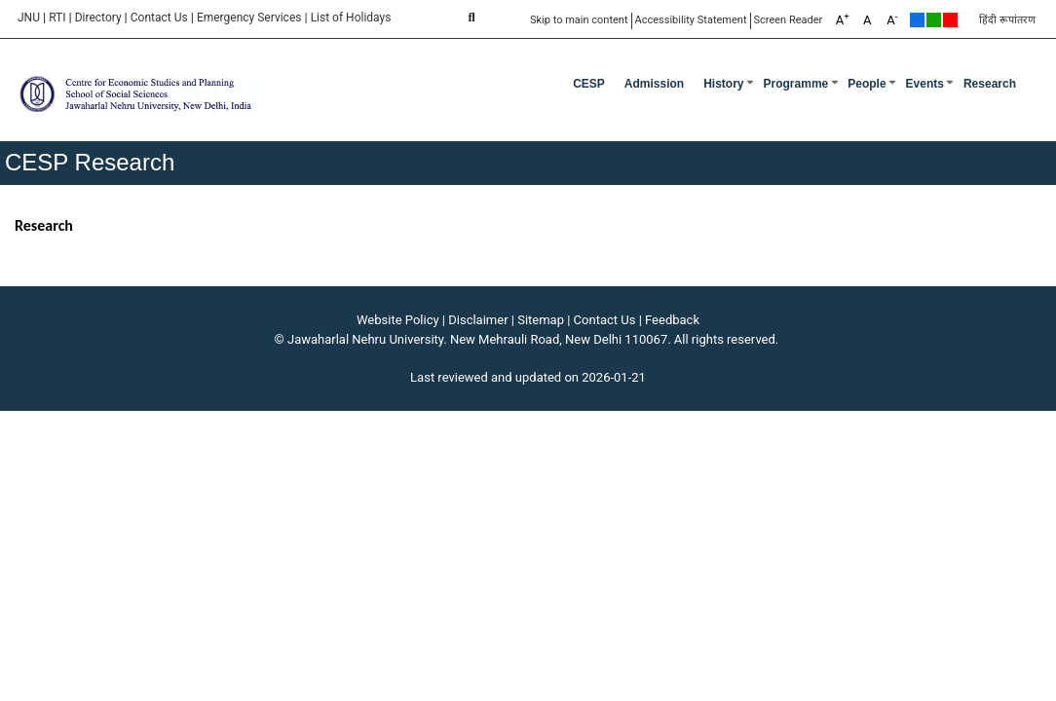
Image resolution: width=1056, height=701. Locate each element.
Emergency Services (249, 17)
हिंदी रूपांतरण (1007, 20)
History (723, 84)
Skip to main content (579, 20)
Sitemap (540, 320)
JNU (29, 17)
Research (989, 84)
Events (925, 84)
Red (950, 20)
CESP (589, 84)
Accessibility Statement (691, 20)
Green (933, 20)
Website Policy (398, 320)
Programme (796, 84)
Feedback (672, 320)
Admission (654, 84)
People (867, 84)
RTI (57, 17)
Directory (98, 17)
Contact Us (159, 17)
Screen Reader (788, 20)
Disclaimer (478, 320)
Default (917, 20)
